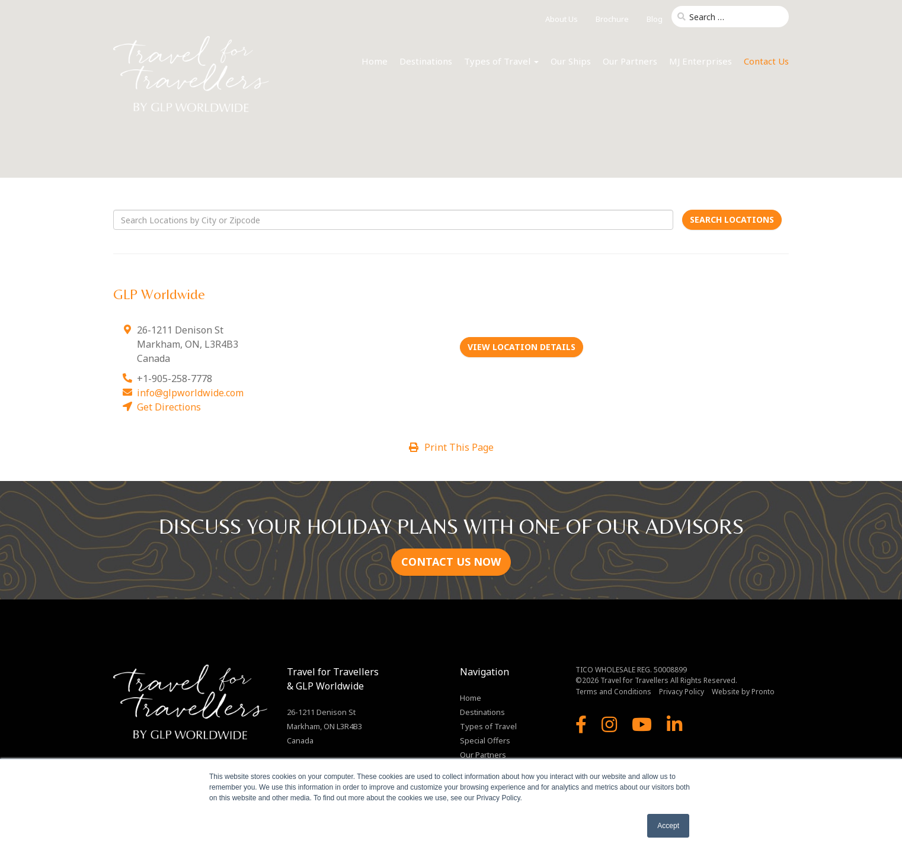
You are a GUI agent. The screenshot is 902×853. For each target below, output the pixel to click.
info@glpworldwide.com (190, 392)
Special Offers (485, 740)
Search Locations (732, 219)
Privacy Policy (681, 692)
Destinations (425, 61)
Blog (655, 19)
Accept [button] (668, 826)
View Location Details (521, 346)
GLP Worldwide (159, 294)
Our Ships (571, 61)
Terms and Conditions (613, 692)
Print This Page (451, 447)
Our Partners (630, 61)
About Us (561, 19)
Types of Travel (501, 61)
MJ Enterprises (700, 61)
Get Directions (169, 406)
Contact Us (766, 61)
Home (375, 61)
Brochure (612, 19)
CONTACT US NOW (451, 561)
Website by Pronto (743, 692)
